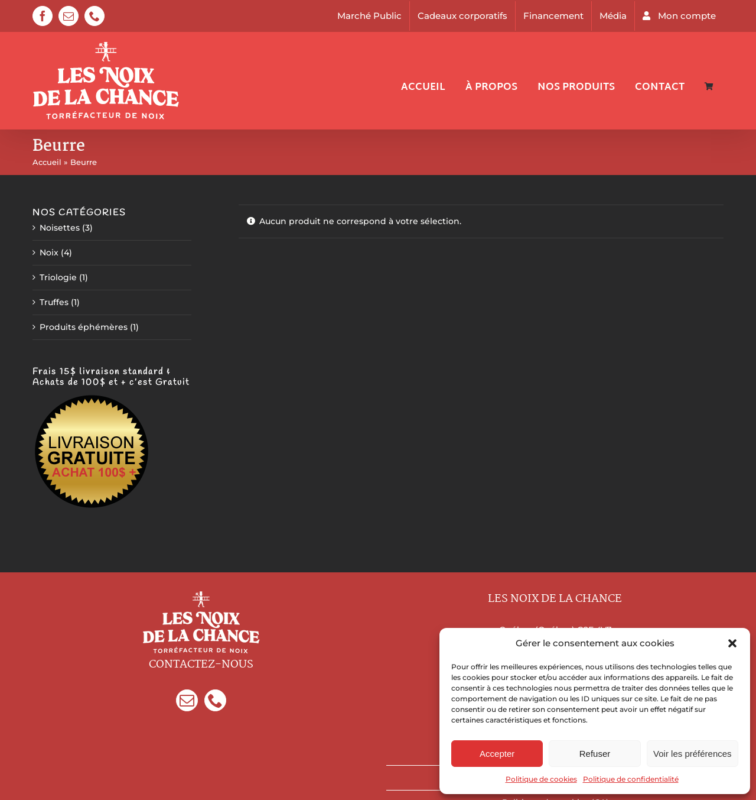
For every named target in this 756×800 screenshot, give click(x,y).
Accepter (497, 754)
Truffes (54, 302)
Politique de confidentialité (631, 779)
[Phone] (215, 700)
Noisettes (60, 227)
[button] (732, 643)
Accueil (46, 162)
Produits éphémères (84, 327)
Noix (49, 252)
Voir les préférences (692, 754)
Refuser (595, 754)
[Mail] (187, 700)
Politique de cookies (541, 779)
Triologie (58, 277)
